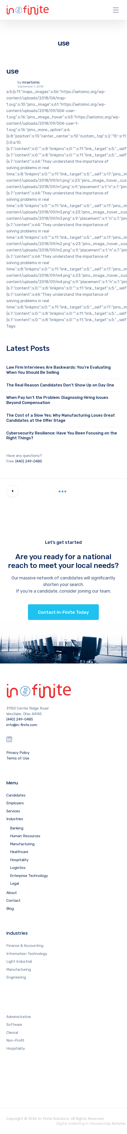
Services (13, 811)
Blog (10, 908)
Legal (14, 883)
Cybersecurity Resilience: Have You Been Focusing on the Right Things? (61, 436)
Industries (14, 819)
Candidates (16, 795)
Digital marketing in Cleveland (81, 1123)
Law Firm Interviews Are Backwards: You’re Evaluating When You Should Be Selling (58, 370)
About (11, 893)
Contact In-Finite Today (63, 612)
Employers (15, 803)
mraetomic (31, 82)
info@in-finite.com (21, 725)
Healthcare (19, 852)
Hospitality (19, 860)
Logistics (18, 867)
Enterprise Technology (29, 876)
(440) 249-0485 (28, 461)
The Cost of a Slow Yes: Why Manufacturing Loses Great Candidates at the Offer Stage (60, 418)
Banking (16, 828)
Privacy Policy (17, 752)
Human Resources (25, 836)
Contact (13, 900)
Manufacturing (22, 844)
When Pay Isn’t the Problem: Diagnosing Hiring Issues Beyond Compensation (57, 400)
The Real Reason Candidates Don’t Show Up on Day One (60, 385)
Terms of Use (17, 758)
